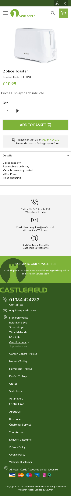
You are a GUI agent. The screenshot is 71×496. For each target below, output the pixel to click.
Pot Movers (16, 398)
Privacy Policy (62, 270)
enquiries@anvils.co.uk (42, 227)
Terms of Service (34, 273)
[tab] (35, 155)
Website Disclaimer (20, 461)
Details (7, 155)
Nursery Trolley (18, 361)
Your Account (17, 432)
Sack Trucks (16, 391)
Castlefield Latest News (35, 247)
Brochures (15, 419)
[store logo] (22, 13)
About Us (15, 411)
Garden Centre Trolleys (23, 353)
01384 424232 (50, 139)
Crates (13, 383)
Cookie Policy (17, 454)
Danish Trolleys (18, 376)
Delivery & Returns (20, 439)
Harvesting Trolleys (20, 368)
